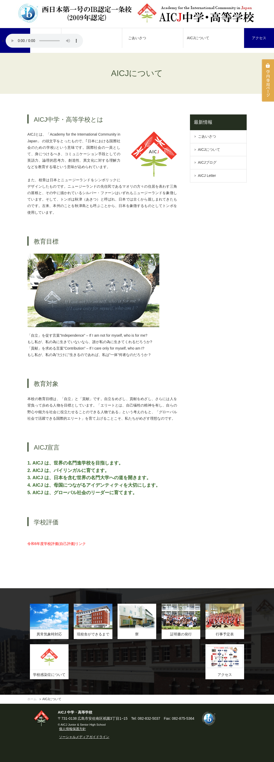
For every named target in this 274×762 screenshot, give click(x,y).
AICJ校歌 (44, 41)
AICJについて (198, 38)
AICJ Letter (207, 175)
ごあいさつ (137, 38)
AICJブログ (207, 162)
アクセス (259, 38)
